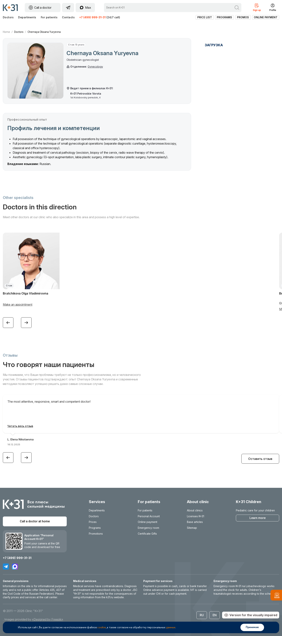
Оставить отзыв (260, 459)
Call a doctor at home (35, 521)
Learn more (257, 518)
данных (171, 627)
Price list (204, 17)
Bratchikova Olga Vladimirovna (25, 293)
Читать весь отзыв (20, 426)
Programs (224, 17)
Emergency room (148, 527)
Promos (243, 17)
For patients (49, 17)
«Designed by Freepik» (47, 619)
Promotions (96, 533)
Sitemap (192, 527)
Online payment (265, 17)
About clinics (195, 510)
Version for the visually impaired (250, 615)
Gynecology (95, 66)
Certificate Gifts (147, 533)
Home (6, 31)
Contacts (68, 17)
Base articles (195, 521)
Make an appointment (17, 304)
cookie (101, 627)
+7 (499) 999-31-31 (92, 17)
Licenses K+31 (195, 516)
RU (202, 615)
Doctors (8, 17)
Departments (27, 17)
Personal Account (149, 516)
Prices (93, 521)
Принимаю (252, 627)
